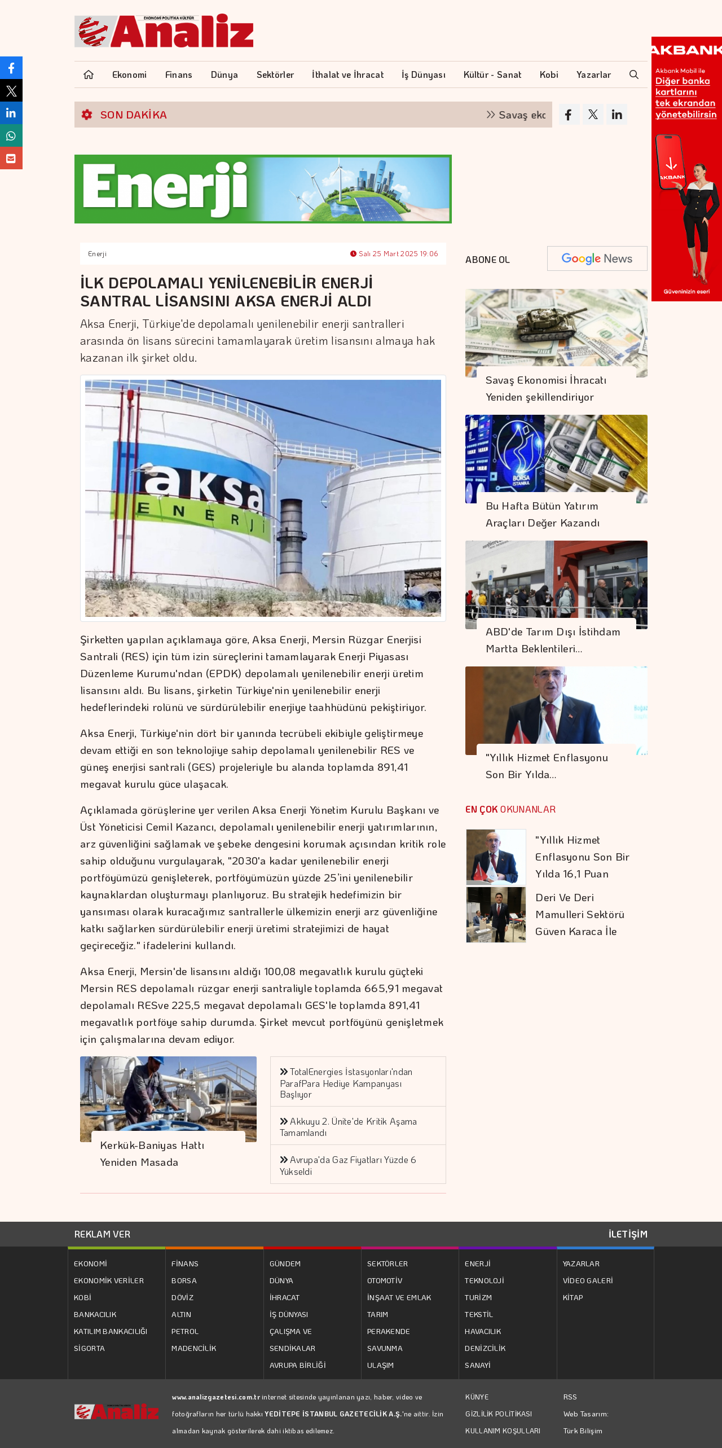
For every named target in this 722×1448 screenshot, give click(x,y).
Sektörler (275, 74)
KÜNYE (476, 1396)
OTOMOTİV (384, 1280)
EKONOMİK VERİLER (109, 1280)
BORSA (184, 1280)
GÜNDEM (285, 1263)
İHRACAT (285, 1297)
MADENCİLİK (193, 1348)
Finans (179, 74)
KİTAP (573, 1297)
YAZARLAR (581, 1263)
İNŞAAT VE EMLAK (399, 1297)
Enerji (97, 253)
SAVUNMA (385, 1348)
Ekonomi (129, 74)
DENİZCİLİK (485, 1348)
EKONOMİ (90, 1263)
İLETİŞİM (628, 1234)
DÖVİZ (182, 1297)
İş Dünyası (424, 74)
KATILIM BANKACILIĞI (111, 1331)
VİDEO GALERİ (588, 1280)
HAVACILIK (483, 1331)
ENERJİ (478, 1263)
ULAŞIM (380, 1365)
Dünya (225, 74)
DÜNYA (282, 1280)
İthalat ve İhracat (347, 74)
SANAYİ (478, 1365)
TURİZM (478, 1297)
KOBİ (82, 1297)
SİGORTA (89, 1348)
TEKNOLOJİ (484, 1280)
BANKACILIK (95, 1314)
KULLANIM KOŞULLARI (502, 1430)
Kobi (549, 74)
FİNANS (185, 1263)
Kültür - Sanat (492, 74)
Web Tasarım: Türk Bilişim (586, 1421)
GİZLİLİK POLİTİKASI (498, 1413)
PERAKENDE (389, 1331)
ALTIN (181, 1314)
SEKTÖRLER (387, 1263)
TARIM (378, 1314)
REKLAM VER (102, 1234)
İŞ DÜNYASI (289, 1314)
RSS (570, 1396)
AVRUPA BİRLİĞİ (298, 1365)
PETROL (185, 1331)
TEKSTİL (479, 1314)
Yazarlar (593, 74)
